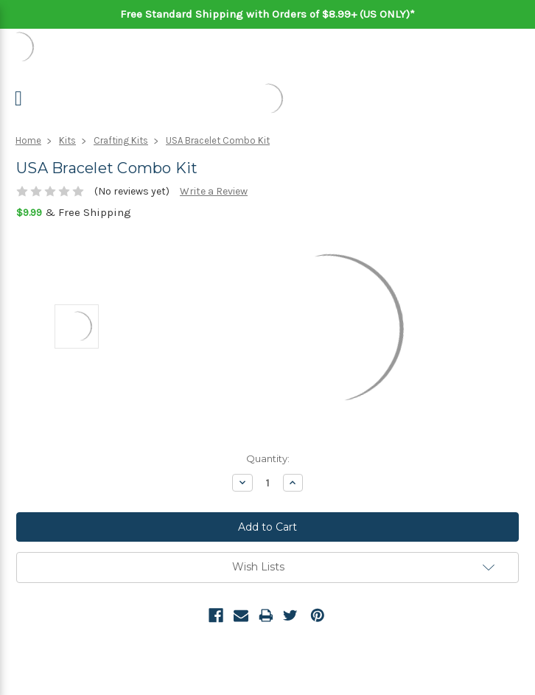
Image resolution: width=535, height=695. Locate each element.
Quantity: (268, 458)
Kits (67, 140)
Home (28, 140)
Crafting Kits (121, 140)
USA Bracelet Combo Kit (218, 140)
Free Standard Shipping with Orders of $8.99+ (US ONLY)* (267, 14)
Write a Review (214, 191)
